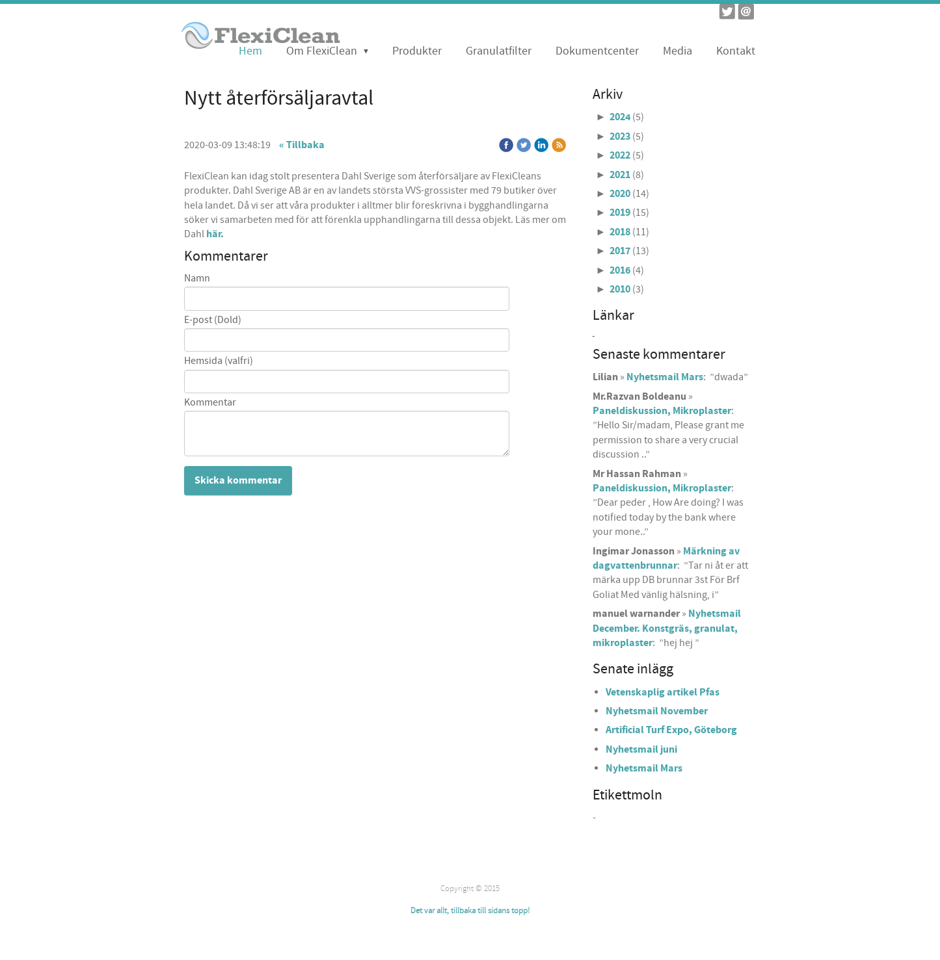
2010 (620, 289)
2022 (620, 155)
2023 (620, 136)
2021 (620, 175)
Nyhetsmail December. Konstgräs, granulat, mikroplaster (667, 628)
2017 (620, 251)
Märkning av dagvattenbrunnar (666, 558)
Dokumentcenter (597, 51)
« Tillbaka (302, 145)
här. (215, 234)
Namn (197, 278)
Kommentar (210, 402)
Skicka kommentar (238, 480)
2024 (620, 117)
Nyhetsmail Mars (664, 377)
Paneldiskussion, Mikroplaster (662, 411)
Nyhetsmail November (657, 711)
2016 (620, 270)
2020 (620, 194)
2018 (620, 232)
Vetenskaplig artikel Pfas (662, 692)
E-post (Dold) (212, 320)
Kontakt (735, 51)
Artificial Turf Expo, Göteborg (671, 730)
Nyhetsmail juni (641, 749)
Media (677, 51)
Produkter (417, 51)
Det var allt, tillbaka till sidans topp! (470, 910)
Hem (250, 51)
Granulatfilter (498, 51)
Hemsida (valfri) (218, 361)
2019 (620, 212)
